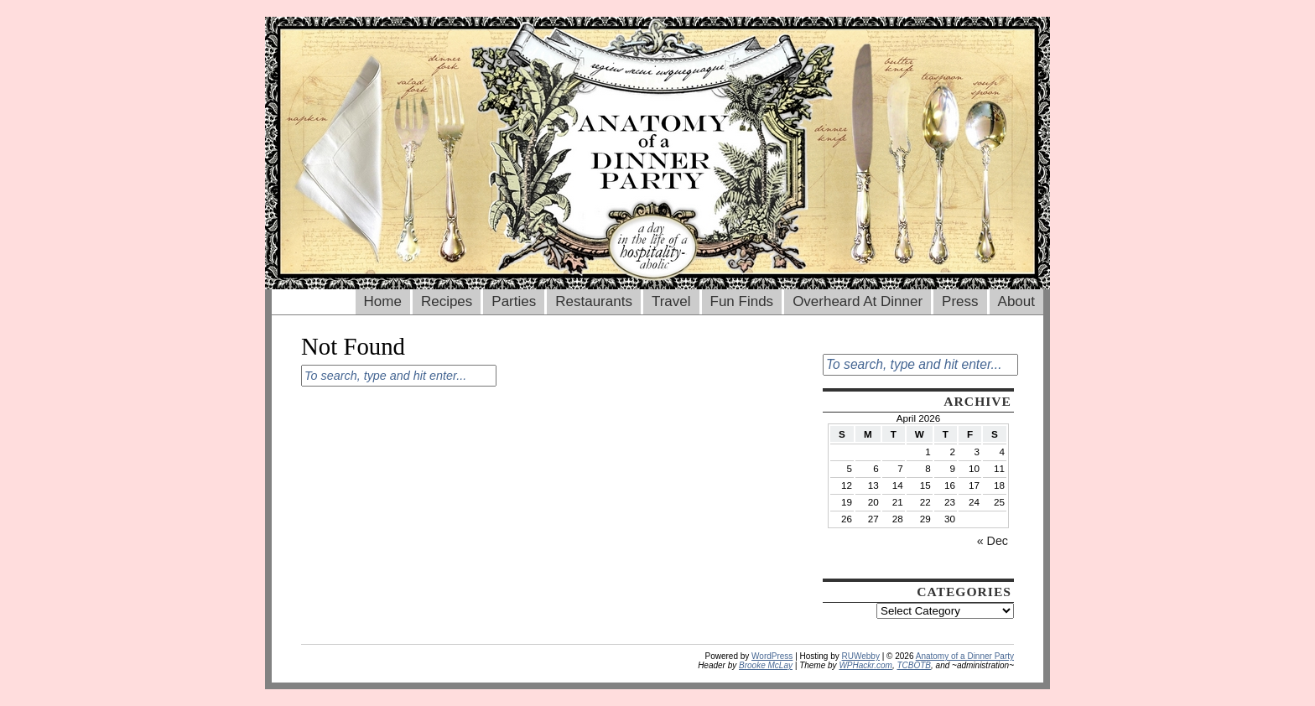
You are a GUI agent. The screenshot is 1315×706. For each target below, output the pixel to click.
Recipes (446, 301)
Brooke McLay (766, 665)
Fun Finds (742, 301)
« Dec (992, 541)
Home (383, 301)
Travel (671, 301)
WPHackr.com (865, 665)
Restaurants (593, 301)
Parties (513, 301)
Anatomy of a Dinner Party (965, 656)
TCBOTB (914, 665)
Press (960, 301)
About (1016, 301)
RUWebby (861, 656)
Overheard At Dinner (858, 301)
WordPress (772, 656)
